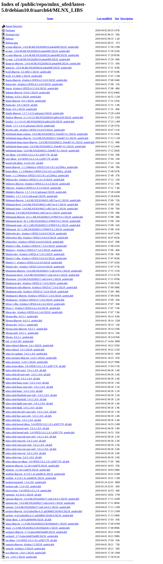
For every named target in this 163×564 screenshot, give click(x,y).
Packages (10, 30)
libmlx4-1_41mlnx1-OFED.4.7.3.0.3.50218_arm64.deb (34, 250)
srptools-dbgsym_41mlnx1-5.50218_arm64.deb (30, 544)
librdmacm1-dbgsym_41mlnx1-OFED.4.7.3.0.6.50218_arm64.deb (39, 295)
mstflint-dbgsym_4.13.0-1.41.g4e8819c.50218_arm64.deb (35, 474)
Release (10, 38)
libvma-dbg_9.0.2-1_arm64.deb (22, 316)
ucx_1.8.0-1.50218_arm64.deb (21, 557)
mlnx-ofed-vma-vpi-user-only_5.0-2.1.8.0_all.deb (31, 449)
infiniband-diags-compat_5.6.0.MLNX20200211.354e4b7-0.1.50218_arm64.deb (47, 134)
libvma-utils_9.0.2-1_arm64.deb (22, 333)
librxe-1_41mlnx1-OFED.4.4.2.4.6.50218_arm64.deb (33, 308)
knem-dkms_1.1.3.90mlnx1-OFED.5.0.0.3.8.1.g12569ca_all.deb (38, 171)
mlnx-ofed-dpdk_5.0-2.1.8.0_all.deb (24, 407)
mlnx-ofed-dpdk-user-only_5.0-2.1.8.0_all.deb (29, 403)
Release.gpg (12, 42)
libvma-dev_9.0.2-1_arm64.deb (22, 324)
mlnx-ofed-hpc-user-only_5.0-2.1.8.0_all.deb (29, 416)
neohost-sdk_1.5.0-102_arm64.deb (23, 486)
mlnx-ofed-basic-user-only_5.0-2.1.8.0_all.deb (29, 387)
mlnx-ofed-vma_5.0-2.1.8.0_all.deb (24, 457)
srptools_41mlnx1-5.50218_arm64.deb (25, 548)
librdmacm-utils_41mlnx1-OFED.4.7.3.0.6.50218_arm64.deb (37, 291)
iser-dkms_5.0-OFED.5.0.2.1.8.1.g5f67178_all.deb (31, 154)
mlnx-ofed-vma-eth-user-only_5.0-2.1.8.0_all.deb (31, 436)
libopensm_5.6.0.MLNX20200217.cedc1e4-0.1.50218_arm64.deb (39, 279)
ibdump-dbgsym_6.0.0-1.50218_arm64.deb (28, 92)
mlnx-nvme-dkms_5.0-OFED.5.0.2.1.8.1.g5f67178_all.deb (36, 366)
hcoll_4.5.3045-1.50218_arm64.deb (24, 76)
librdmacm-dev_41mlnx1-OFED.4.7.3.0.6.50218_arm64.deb (37, 283)
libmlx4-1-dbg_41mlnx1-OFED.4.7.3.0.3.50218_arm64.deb (36, 246)
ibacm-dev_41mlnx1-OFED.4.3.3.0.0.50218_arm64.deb (34, 84)
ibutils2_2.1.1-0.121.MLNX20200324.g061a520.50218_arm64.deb (40, 121)
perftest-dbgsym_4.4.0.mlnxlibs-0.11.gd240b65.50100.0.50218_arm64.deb (44, 511)
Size (117, 18)
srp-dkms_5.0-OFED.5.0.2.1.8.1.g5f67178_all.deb (31, 540)
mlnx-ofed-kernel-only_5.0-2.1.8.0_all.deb (27, 428)
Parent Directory (14, 26)
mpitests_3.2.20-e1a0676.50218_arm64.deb (28, 469)
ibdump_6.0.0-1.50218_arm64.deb (23, 96)
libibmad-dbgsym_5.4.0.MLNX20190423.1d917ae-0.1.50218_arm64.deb (43, 200)
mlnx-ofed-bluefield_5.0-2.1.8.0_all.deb (26, 399)
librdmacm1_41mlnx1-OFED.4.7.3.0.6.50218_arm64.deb (35, 300)
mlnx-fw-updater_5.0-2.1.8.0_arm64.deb (26, 353)
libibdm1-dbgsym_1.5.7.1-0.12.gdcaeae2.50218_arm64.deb (36, 192)
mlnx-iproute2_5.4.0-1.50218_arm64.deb (27, 362)
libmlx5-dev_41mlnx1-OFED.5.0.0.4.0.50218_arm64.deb (35, 266)
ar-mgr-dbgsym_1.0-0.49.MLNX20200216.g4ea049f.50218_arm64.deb (42, 47)
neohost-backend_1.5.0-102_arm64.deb (26, 482)
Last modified (104, 18)
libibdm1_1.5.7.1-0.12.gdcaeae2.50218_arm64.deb (32, 196)
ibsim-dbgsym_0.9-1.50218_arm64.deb (26, 101)
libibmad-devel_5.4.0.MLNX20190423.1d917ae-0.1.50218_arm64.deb (42, 204)
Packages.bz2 (12, 34)
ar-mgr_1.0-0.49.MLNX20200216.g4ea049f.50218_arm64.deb (38, 51)
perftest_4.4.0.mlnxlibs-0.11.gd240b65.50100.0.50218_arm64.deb (39, 515)
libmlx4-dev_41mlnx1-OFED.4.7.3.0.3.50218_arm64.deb (35, 254)
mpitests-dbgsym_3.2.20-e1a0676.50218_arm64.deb (32, 465)
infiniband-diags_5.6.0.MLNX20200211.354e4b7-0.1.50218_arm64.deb (42, 150)
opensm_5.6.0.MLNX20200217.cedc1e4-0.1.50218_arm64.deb (38, 507)
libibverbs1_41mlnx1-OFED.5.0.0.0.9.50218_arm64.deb (35, 241)
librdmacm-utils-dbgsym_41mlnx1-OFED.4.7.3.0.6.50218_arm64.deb (41, 287)
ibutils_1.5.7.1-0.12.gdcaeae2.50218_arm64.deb (30, 125)
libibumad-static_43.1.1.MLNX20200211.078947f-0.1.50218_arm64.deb (43, 225)
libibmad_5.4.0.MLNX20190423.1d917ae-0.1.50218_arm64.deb (39, 212)
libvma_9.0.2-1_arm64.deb (19, 337)
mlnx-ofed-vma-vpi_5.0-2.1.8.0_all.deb (26, 453)
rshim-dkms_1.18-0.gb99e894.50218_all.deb (28, 519)
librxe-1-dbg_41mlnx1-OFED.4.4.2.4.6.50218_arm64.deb (35, 304)
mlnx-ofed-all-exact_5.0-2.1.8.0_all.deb (26, 370)
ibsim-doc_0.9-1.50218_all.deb (21, 105)
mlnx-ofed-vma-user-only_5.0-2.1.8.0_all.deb (29, 445)
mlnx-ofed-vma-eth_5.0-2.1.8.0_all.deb (26, 440)
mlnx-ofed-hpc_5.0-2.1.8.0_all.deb (23, 420)
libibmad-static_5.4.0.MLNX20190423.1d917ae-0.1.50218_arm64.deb (42, 208)
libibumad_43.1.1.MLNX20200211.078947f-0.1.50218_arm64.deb (40, 229)
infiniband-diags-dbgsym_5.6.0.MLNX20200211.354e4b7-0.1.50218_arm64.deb (47, 138)
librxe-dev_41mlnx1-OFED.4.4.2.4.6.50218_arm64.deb (34, 312)
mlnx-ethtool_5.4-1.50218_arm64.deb (25, 349)
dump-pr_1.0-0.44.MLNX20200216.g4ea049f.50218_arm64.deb (39, 67)
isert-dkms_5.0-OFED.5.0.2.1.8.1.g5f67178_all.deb (32, 159)
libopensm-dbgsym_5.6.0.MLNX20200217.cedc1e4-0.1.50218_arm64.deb (44, 270)
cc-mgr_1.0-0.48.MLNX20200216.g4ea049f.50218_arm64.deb (38, 59)
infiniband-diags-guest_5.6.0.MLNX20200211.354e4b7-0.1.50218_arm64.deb (46, 146)
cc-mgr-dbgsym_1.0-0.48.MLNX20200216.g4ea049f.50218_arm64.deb (42, 55)
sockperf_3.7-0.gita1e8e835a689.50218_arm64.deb (32, 536)
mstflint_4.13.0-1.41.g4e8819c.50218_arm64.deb (31, 478)
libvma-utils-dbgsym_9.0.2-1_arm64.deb (26, 329)
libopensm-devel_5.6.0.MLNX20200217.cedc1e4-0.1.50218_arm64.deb (42, 275)
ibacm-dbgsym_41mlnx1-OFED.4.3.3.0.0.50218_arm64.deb (36, 80)
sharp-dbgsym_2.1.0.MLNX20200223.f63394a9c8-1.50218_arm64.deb (42, 523)
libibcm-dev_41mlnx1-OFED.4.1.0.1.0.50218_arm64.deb (35, 179)
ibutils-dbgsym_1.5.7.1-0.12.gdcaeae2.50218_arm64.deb (35, 113)
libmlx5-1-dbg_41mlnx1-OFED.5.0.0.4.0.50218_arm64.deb (36, 258)
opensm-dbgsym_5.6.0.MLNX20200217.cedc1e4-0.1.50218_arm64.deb (42, 499)
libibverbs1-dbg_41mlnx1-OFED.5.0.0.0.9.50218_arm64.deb (37, 237)
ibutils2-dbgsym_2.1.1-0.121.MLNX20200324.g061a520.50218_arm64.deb (44, 117)
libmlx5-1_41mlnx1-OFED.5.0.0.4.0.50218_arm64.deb (34, 262)
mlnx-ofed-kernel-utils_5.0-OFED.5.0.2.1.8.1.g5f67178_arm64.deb (40, 432)
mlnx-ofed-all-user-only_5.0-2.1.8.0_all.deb (28, 374)
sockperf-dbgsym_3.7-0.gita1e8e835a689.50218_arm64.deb (36, 532)
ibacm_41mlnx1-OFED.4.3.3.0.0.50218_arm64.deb (32, 88)
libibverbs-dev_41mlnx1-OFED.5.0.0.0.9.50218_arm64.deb (36, 233)
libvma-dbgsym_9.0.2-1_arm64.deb (24, 320)
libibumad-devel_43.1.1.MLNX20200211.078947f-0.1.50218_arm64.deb (43, 221)
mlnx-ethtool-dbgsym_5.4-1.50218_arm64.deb (29, 345)
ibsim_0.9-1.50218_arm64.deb (21, 109)
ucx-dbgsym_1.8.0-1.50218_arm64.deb (26, 552)
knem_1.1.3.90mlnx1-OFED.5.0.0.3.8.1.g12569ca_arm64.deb (37, 175)
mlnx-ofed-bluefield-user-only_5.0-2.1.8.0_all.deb (31, 395)
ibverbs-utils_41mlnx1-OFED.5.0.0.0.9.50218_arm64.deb (35, 130)
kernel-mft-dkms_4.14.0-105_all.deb (24, 163)
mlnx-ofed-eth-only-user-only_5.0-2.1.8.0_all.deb (31, 411)
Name (50, 18)
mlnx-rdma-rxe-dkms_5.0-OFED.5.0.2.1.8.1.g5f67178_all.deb (37, 461)
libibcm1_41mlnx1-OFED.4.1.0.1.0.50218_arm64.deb (33, 188)
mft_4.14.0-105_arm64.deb (20, 341)
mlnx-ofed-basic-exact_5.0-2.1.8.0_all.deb (27, 382)
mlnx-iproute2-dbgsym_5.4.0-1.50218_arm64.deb (31, 358)
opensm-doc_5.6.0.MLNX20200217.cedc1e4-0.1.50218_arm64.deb (40, 503)
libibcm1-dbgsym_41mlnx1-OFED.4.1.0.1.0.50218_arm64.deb (38, 183)
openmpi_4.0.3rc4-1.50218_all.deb (23, 494)
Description (126, 18)
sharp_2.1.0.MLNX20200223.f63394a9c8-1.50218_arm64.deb (38, 528)
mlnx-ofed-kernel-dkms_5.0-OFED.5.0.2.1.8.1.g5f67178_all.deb (39, 424)
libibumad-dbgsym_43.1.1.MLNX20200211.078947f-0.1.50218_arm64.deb (44, 217)
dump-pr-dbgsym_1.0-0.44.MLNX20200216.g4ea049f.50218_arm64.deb (43, 63)
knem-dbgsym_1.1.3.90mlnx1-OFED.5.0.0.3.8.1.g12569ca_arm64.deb (42, 167)
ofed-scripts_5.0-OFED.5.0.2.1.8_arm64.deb (28, 490)
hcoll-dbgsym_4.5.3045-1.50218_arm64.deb (28, 71)
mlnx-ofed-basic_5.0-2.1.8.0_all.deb (24, 391)
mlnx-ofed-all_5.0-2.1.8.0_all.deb (23, 378)
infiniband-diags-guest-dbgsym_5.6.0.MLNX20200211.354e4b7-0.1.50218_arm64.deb (50, 142)
